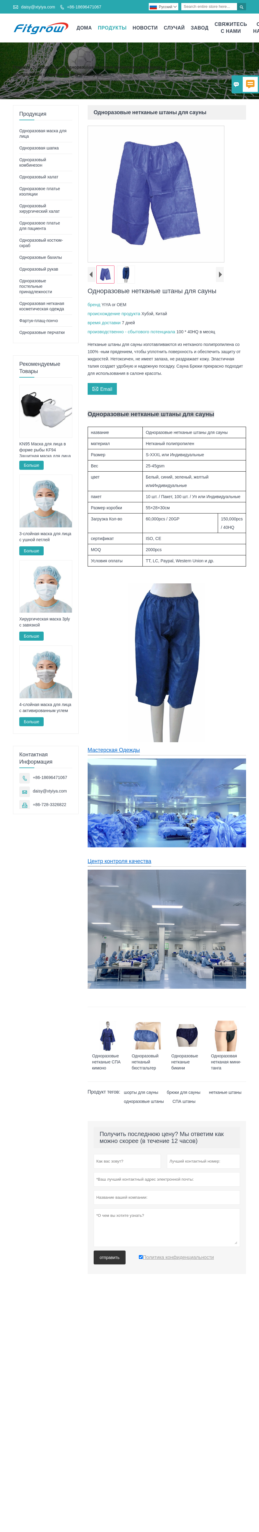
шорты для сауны (141, 1092)
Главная (21, 67)
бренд (94, 304)
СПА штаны (184, 1101)
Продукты (112, 27)
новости (145, 27)
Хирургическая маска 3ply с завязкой (44, 622)
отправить (110, 1257)
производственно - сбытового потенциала (132, 331)
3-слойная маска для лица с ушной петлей (45, 536)
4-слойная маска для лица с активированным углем (45, 707)
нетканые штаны (225, 1092)
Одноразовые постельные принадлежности (35, 286)
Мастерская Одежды (114, 750)
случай (174, 27)
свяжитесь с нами (230, 28)
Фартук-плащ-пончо (38, 320)
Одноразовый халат (38, 176)
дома (84, 27)
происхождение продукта (115, 313)
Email (102, 388)
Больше (31, 465)
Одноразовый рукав (38, 269)
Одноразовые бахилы (40, 257)
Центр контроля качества (119, 861)
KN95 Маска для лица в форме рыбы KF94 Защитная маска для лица (45, 449)
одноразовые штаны (144, 1101)
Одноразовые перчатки (42, 332)
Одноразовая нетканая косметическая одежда (114, 67)
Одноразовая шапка (39, 148)
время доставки (105, 322)
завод (200, 27)
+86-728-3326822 (49, 804)
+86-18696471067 (84, 7)
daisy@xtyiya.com (38, 7)
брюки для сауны (183, 1092)
